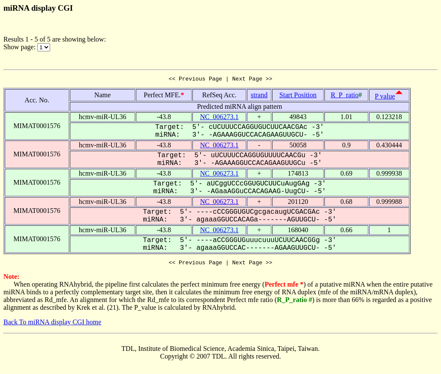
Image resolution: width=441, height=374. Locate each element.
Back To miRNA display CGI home (52, 324)
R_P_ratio (345, 96)
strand (259, 96)
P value (385, 97)
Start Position (298, 96)
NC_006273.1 (219, 118)
